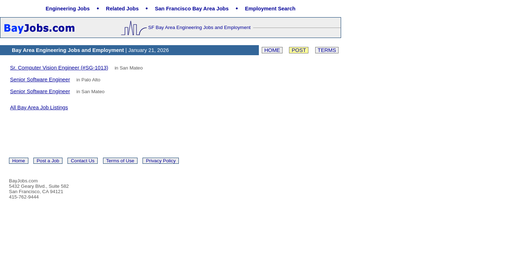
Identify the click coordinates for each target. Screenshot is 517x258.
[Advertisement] (94, 133)
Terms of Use (120, 160)
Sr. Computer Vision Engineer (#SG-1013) (59, 68)
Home (272, 50)
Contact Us (82, 160)
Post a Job (48, 160)
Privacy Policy (161, 160)
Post (299, 50)
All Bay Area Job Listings (39, 107)
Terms (327, 50)
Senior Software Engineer (40, 79)
